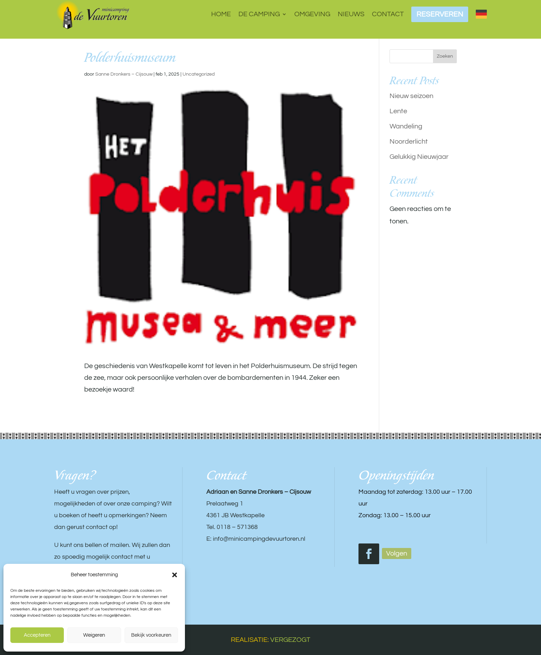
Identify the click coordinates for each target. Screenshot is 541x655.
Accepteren (37, 635)
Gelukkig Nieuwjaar (419, 156)
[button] (174, 574)
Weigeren (94, 635)
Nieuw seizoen (411, 96)
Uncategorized (199, 74)
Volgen (396, 553)
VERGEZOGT (290, 639)
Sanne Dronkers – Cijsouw (124, 74)
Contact (388, 14)
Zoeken (445, 56)
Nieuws (351, 14)
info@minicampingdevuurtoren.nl (259, 539)
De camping (259, 14)
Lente (398, 111)
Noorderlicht (409, 141)
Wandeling (406, 126)
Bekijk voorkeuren (151, 635)
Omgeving (312, 14)
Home (221, 14)
